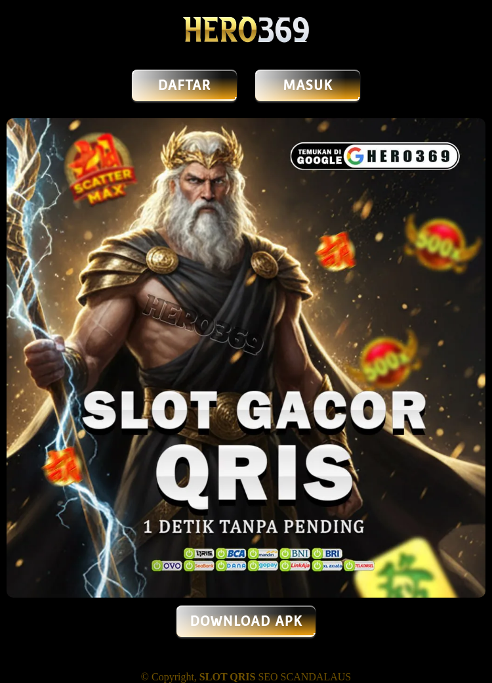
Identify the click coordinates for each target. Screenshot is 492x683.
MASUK (307, 85)
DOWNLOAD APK (246, 621)
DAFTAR (184, 85)
